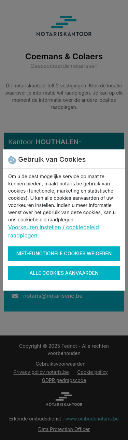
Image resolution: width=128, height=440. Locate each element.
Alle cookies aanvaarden (63, 273)
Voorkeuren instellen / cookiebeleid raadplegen (53, 231)
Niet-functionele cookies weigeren (64, 253)
